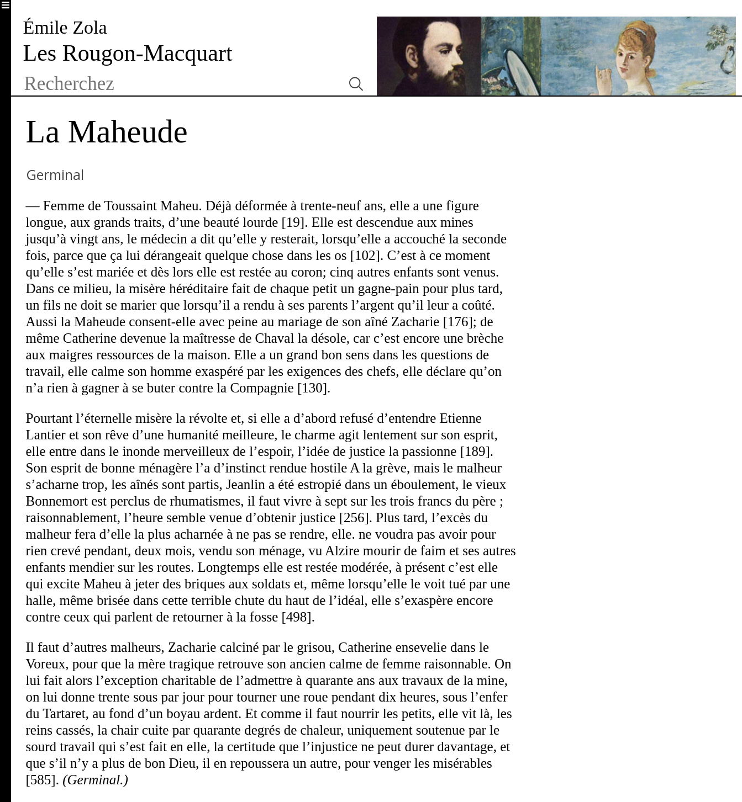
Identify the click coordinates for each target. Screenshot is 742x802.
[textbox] (179, 83)
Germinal (55, 174)
